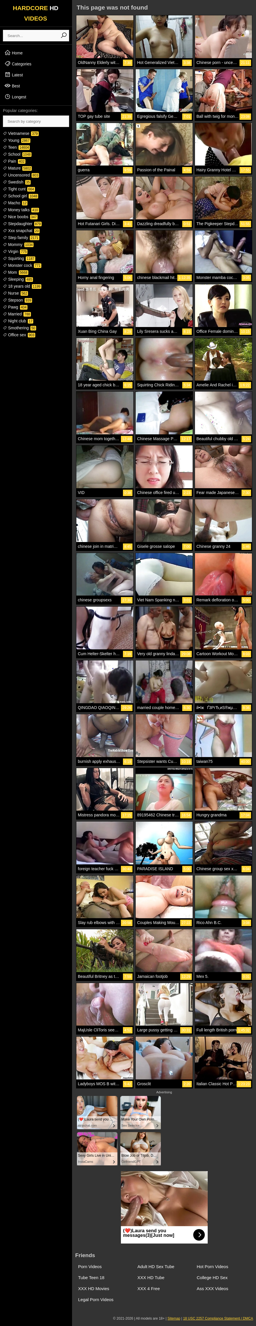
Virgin (15, 251)
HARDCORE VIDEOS (35, 13)
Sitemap (173, 1318)
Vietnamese (21, 133)
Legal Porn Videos (95, 1299)
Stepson (17, 300)
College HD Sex (212, 1277)
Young (16, 140)
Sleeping (18, 279)
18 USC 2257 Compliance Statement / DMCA (218, 1318)
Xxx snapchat (21, 230)
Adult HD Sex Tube (155, 1266)
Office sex (19, 335)
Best (12, 85)
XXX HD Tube (150, 1277)
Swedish (17, 182)
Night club (18, 321)
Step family (21, 237)
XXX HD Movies (93, 1288)
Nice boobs (20, 216)
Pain (14, 161)
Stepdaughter (22, 223)
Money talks (21, 209)
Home (13, 52)
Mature (17, 168)
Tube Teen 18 (91, 1277)
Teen (16, 147)
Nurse (15, 293)
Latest (13, 74)
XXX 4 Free (148, 1288)
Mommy (18, 244)
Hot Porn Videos (212, 1266)
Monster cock (22, 265)
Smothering (19, 328)
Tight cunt (19, 189)
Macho (15, 203)
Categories (18, 63)
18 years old (22, 286)
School (17, 154)
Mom (15, 272)
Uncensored (21, 175)
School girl (20, 196)
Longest (15, 96)
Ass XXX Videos (212, 1288)
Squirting (19, 258)
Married (17, 314)
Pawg (15, 307)
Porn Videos (90, 1266)
